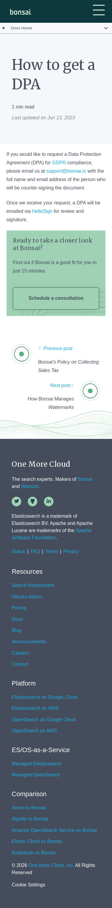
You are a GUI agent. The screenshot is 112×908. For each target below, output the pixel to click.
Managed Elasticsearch (36, 763)
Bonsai (85, 479)
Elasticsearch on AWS (35, 708)
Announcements (29, 641)
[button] (99, 11)
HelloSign (42, 211)
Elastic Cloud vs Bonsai (37, 841)
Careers (20, 653)
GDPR (59, 162)
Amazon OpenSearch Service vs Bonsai (54, 830)
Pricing (19, 608)
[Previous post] (69, 351)
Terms (51, 551)
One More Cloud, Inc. (51, 865)
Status (18, 551)
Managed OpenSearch (36, 775)
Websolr (30, 486)
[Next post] (43, 388)
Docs (17, 619)
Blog (16, 630)
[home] (19, 11)
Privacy (71, 551)
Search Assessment (33, 585)
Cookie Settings (28, 885)
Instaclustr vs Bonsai (34, 852)
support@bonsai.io (66, 171)
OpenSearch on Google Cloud (44, 719)
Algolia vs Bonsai (30, 819)
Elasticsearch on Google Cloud (44, 697)
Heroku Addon (27, 596)
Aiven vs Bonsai (29, 807)
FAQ (35, 551)
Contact (20, 664)
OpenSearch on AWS (34, 730)
